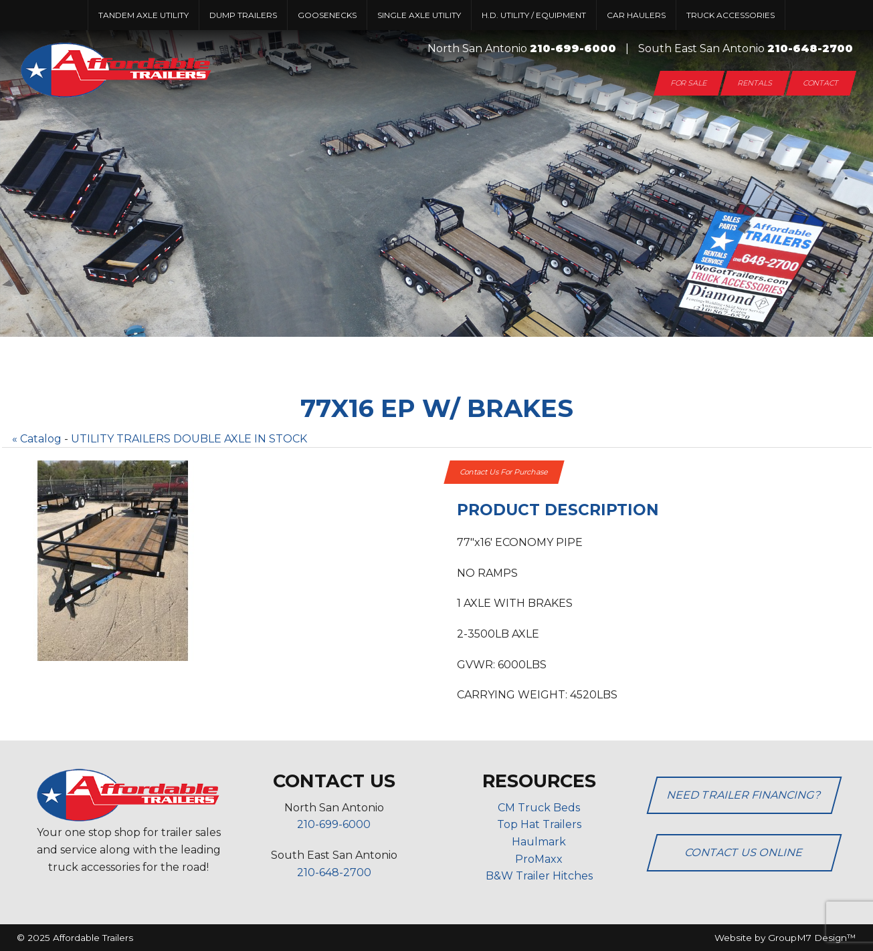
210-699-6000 (573, 48)
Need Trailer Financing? (744, 795)
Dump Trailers (243, 15)
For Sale (689, 83)
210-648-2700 (810, 48)
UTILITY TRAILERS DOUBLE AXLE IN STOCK (189, 438)
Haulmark (539, 841)
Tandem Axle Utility (143, 15)
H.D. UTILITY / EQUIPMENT (534, 15)
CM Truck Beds (539, 807)
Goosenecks (327, 15)
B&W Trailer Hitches (539, 875)
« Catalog (37, 438)
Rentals (755, 83)
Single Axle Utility (419, 15)
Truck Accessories (730, 15)
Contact (821, 83)
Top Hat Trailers (539, 824)
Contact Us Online (744, 852)
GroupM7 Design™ (812, 937)
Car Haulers (636, 15)
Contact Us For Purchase (504, 472)
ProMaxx (539, 859)
